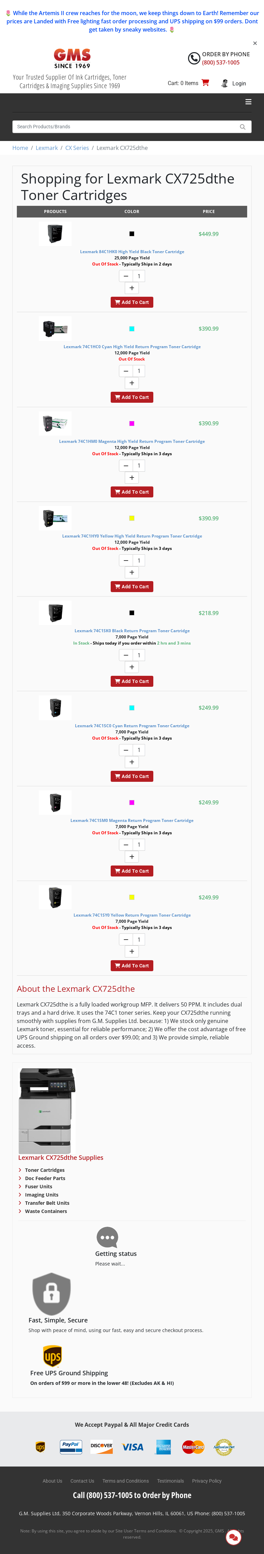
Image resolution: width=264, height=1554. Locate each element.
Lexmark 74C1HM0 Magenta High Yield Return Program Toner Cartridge (132, 441)
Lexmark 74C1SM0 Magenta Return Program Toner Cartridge (132, 820)
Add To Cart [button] (132, 302)
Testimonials (170, 1481)
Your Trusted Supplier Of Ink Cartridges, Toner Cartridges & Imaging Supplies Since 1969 (69, 81)
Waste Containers (45, 1211)
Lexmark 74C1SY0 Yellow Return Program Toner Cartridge (132, 915)
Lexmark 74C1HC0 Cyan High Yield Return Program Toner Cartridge (132, 347)
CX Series (77, 148)
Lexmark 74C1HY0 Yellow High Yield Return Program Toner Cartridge (132, 536)
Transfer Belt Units (46, 1203)
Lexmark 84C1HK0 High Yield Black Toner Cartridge (132, 252)
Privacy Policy (207, 1481)
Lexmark (47, 148)
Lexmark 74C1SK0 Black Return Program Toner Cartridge (132, 631)
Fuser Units (38, 1186)
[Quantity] (139, 276)
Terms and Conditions (125, 1481)
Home (20, 148)
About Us (52, 1481)
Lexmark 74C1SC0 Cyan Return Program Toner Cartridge (132, 726)
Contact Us (82, 1481)
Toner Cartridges (44, 1170)
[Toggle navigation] (248, 101)
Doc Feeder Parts (44, 1178)
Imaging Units (41, 1194)
